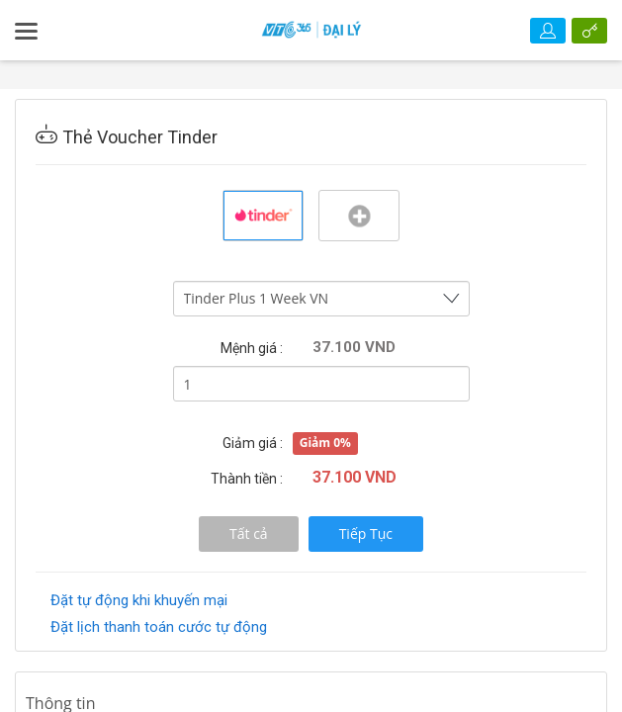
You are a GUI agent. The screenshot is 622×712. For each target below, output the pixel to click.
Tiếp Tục (366, 533)
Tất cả (248, 533)
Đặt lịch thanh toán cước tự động (158, 627)
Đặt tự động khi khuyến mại (138, 600)
